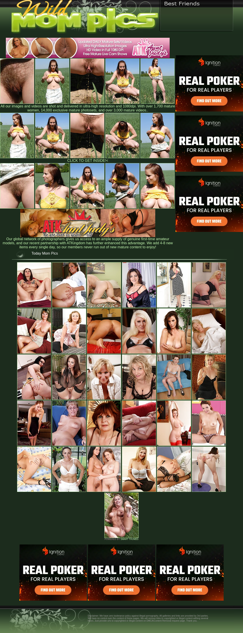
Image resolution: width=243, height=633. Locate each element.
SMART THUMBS (129, 539)
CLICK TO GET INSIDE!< (87, 160)
